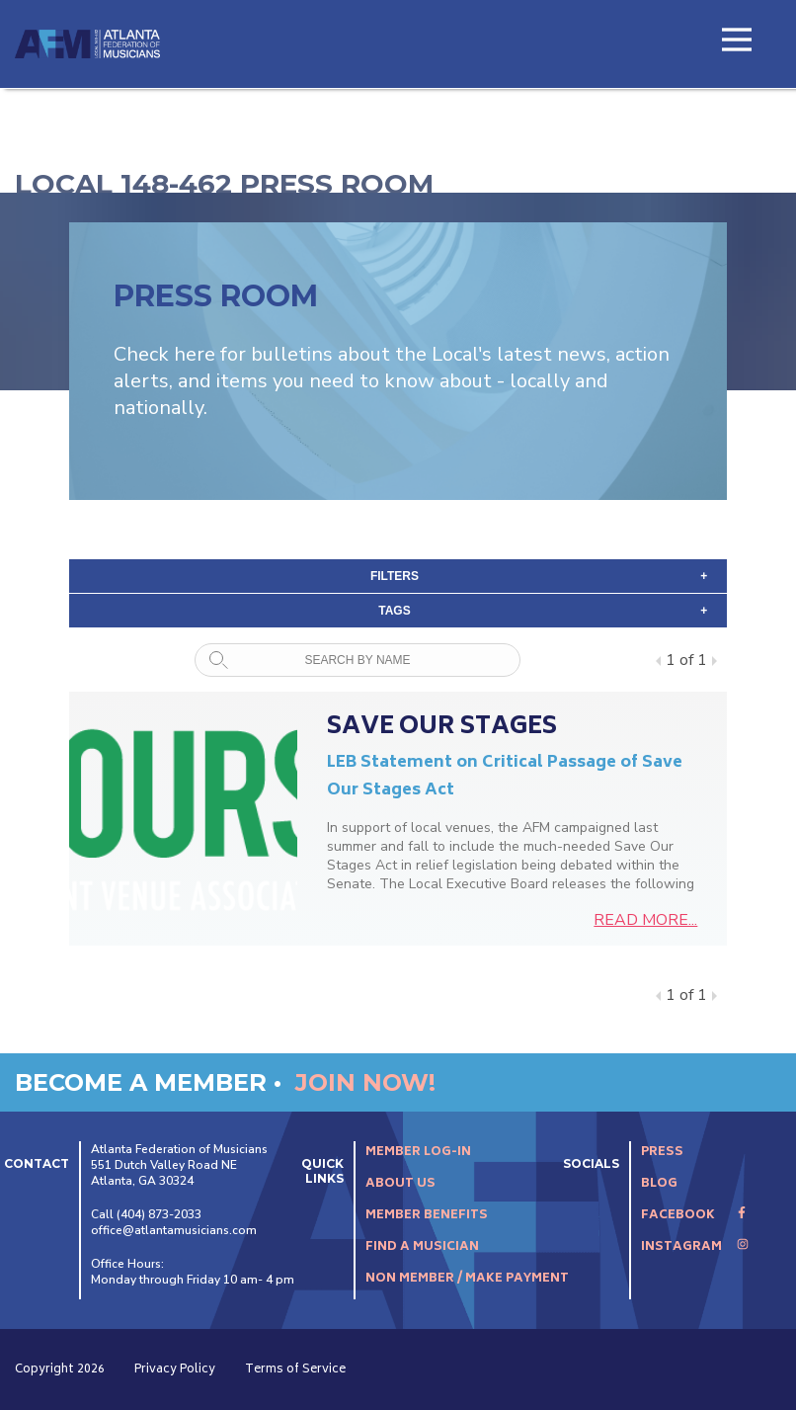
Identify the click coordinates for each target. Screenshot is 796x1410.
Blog (659, 1184)
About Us (400, 1184)
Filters (538, 576)
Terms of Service (295, 1370)
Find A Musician (422, 1247)
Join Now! (365, 1082)
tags (542, 611)
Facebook (694, 1215)
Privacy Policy (174, 1370)
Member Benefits (426, 1215)
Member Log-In (418, 1152)
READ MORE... (645, 920)
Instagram (695, 1247)
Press (662, 1152)
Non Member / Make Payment (467, 1279)
